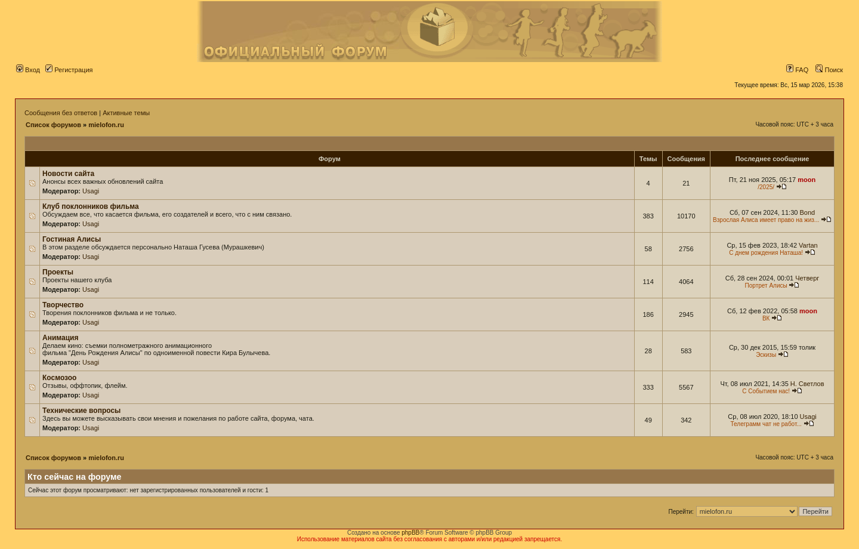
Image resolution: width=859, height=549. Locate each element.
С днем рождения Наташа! (766, 252)
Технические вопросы (81, 410)
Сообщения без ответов (60, 112)
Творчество (63, 305)
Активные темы (126, 112)
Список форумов (53, 124)
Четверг (807, 278)
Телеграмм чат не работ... (766, 424)
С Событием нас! (766, 391)
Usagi (90, 191)
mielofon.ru (106, 124)
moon (806, 179)
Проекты (57, 272)
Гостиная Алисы (71, 239)
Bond (807, 212)
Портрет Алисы (766, 285)
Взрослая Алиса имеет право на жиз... (766, 220)
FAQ (797, 69)
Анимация (60, 338)
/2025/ (766, 187)
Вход (28, 69)
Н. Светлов (807, 383)
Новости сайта (68, 173)
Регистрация (68, 69)
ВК (766, 318)
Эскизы (766, 354)
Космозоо (59, 378)
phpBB (410, 532)
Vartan (808, 245)
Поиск (829, 69)
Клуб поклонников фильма (90, 206)
